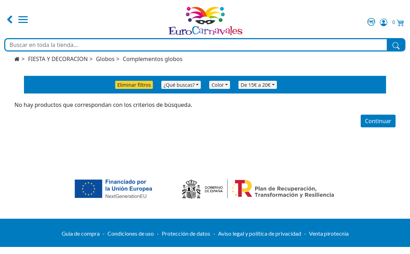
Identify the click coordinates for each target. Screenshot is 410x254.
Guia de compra (81, 233)
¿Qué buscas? (179, 84)
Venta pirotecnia (329, 233)
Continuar (378, 121)
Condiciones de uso (130, 233)
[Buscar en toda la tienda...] (196, 45)
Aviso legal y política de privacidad (259, 233)
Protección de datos (186, 233)
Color (217, 84)
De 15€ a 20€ (256, 84)
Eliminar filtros (134, 84)
